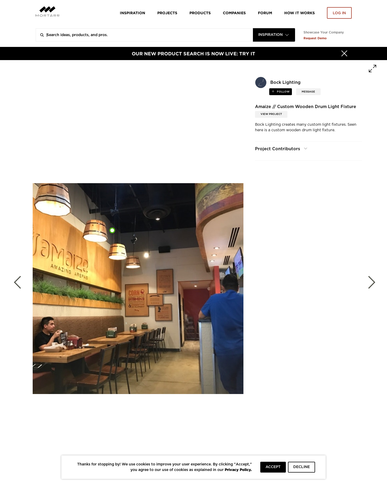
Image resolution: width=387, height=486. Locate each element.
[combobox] (274, 35)
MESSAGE (308, 91)
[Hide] (344, 53)
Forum (265, 13)
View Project (271, 114)
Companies (234, 13)
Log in (339, 13)
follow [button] (283, 91)
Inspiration (132, 13)
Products (200, 13)
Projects (167, 13)
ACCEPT (273, 467)
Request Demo (315, 38)
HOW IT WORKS (299, 13)
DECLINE (301, 467)
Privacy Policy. (238, 470)
